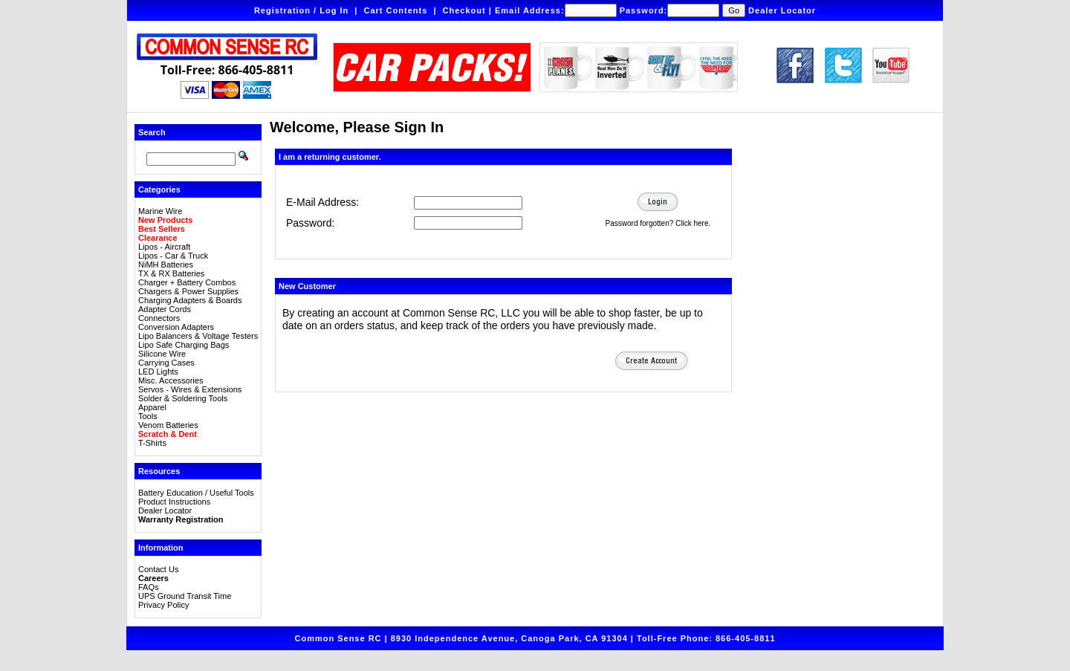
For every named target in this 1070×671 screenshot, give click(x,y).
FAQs (148, 587)
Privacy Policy (163, 604)
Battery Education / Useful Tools (196, 492)
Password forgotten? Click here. (658, 223)
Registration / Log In (301, 10)
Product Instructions (174, 501)
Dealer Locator (782, 10)
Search (152, 132)
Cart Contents (396, 10)
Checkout (464, 10)
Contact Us (158, 569)
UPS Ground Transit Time (184, 595)
